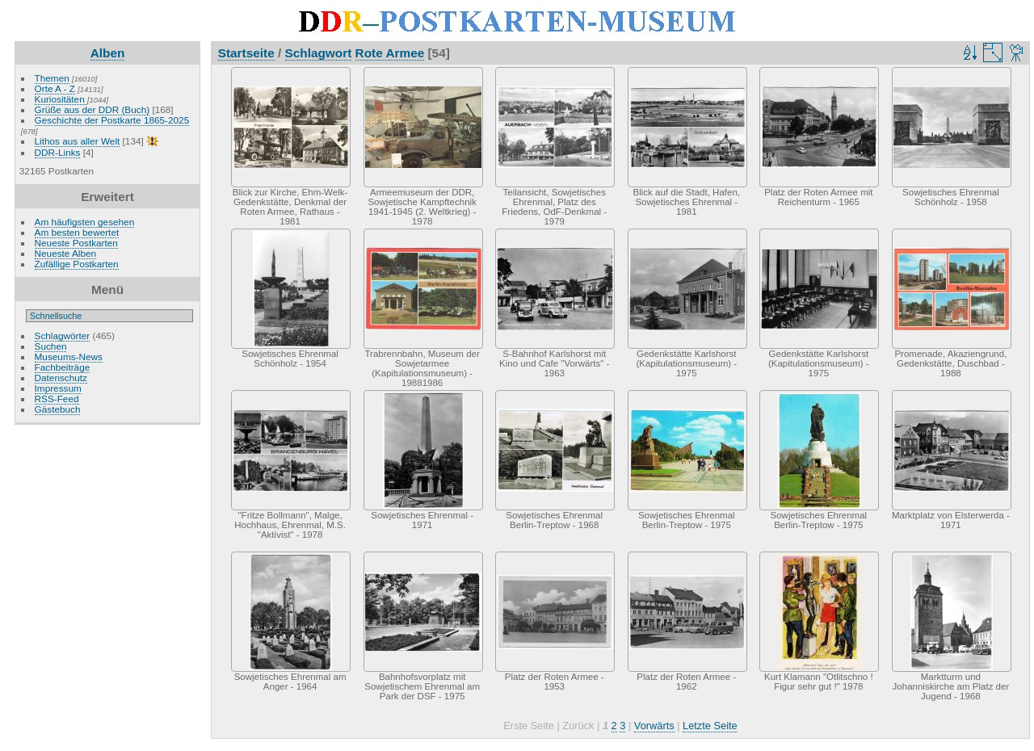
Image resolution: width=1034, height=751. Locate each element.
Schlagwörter (62, 335)
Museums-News (69, 356)
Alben (107, 53)
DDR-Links (58, 152)
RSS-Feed (57, 398)
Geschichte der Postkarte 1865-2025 (112, 120)
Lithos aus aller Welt (77, 141)
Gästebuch (58, 409)
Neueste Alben (66, 253)
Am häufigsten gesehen (85, 221)
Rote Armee (390, 53)
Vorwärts (654, 726)
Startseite (246, 53)
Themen (52, 78)
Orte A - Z (55, 88)
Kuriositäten (61, 99)
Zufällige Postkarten (77, 263)
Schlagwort (318, 53)
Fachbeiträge (62, 367)
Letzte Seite (710, 726)
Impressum (58, 388)
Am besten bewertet (77, 232)
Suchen (51, 346)
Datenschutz (61, 377)
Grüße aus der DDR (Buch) (92, 109)
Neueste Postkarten (76, 242)
